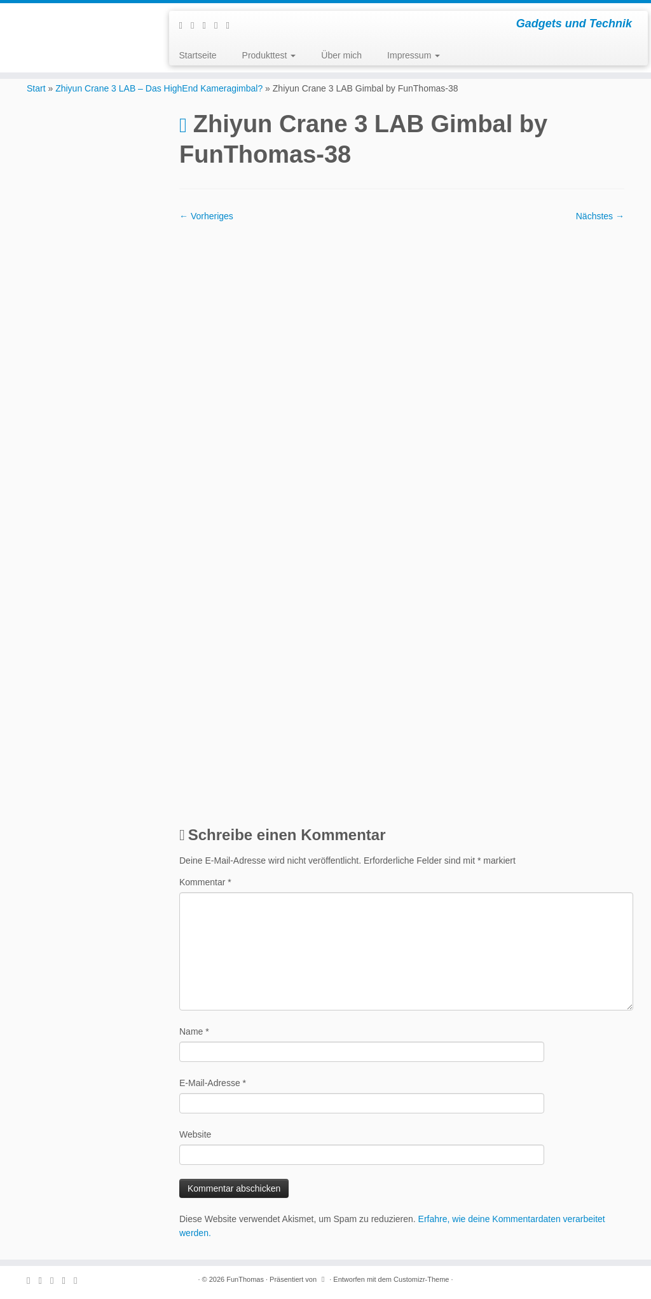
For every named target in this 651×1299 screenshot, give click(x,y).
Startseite (197, 55)
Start (36, 88)
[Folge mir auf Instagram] (220, 25)
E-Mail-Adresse (212, 1083)
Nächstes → (600, 216)
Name (194, 1031)
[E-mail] (196, 25)
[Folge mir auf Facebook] (208, 25)
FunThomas (245, 1279)
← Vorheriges (206, 216)
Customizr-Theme (421, 1279)
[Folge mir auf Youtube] (231, 25)
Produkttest (269, 55)
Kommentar (205, 882)
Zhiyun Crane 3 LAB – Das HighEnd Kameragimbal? (159, 88)
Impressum (413, 55)
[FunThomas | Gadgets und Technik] (76, 19)
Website (195, 1134)
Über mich (341, 55)
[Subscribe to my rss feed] (184, 25)
